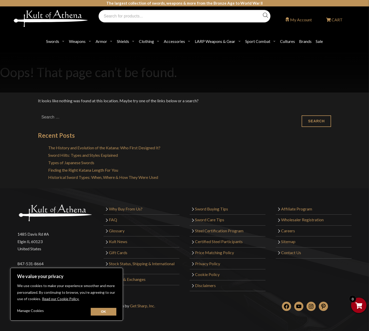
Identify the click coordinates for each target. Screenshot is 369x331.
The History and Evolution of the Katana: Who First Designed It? (104, 147)
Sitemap (288, 241)
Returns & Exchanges (127, 279)
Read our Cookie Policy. (60, 299)
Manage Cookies (30, 310)
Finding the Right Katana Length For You (83, 170)
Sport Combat (257, 41)
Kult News (118, 241)
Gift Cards (118, 252)
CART (337, 19)
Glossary (117, 230)
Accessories (174, 41)
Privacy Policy (207, 263)
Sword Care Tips (209, 219)
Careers (288, 230)
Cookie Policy (207, 274)
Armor (101, 41)
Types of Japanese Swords (71, 162)
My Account (301, 19)
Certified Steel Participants (219, 241)
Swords (52, 41)
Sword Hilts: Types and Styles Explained (83, 155)
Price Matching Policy (214, 252)
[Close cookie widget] (103, 312)
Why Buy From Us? (125, 208)
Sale (319, 41)
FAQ (113, 219)
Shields (123, 41)
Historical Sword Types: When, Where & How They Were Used (103, 177)
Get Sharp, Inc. (142, 305)
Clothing (146, 41)
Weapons (77, 41)
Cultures (287, 41)
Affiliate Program (296, 208)
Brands (305, 41)
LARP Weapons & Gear (215, 41)
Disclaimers (205, 285)
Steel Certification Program (219, 230)
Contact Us (291, 252)
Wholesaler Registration (302, 219)
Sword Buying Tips (211, 208)
